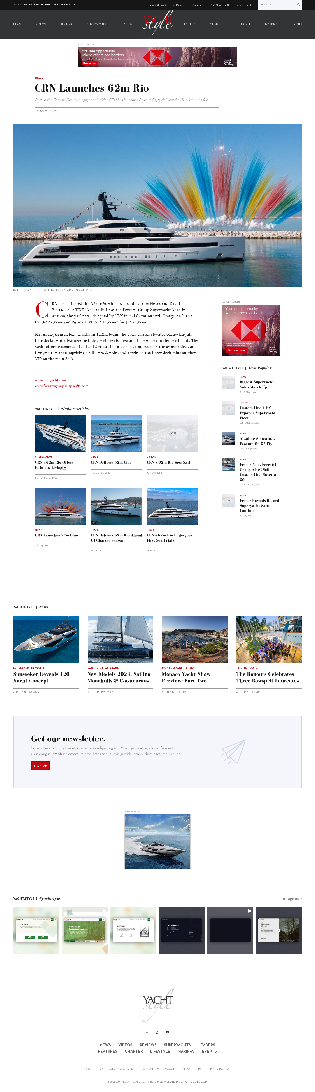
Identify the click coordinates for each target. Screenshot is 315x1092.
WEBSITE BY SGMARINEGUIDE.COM (185, 1082)
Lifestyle (244, 24)
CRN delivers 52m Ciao (111, 462)
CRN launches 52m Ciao (56, 535)
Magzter (196, 5)
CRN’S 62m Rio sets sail (168, 462)
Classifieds (157, 5)
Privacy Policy (218, 1069)
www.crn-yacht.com (50, 380)
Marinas (271, 24)
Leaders (126, 24)
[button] (36, 930)
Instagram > (291, 898)
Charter (216, 24)
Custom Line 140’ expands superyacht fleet (258, 413)
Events (297, 24)
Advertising (129, 1069)
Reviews (66, 24)
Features (189, 24)
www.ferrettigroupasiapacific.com (61, 386)
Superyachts (96, 24)
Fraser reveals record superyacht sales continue (259, 505)
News (17, 24)
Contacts (244, 5)
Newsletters (220, 5)
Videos (41, 24)
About (178, 5)
